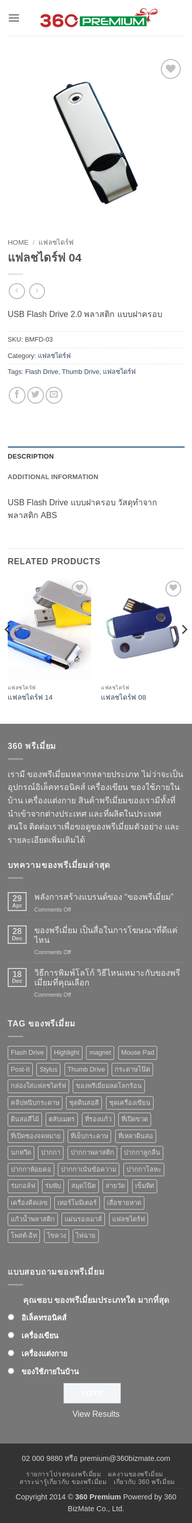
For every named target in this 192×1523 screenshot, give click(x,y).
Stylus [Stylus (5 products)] (48, 1069)
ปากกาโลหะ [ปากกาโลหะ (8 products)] (143, 1169)
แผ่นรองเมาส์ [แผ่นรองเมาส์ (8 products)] (83, 1219)
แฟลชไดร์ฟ (56, 242)
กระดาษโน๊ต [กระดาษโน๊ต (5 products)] (132, 1069)
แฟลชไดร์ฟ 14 (30, 697)
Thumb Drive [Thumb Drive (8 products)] (86, 1069)
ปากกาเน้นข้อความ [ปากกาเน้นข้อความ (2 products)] (88, 1169)
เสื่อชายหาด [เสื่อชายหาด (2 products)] (124, 1202)
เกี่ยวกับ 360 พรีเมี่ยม (144, 1482)
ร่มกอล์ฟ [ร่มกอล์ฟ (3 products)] (23, 1186)
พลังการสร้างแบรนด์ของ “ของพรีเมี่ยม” (104, 897)
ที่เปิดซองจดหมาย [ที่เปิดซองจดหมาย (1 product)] (36, 1136)
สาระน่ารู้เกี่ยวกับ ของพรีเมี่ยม (62, 1482)
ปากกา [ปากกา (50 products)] (50, 1152)
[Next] (184, 650)
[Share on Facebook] (17, 395)
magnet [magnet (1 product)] (100, 1052)
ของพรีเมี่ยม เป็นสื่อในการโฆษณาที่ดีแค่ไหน (106, 935)
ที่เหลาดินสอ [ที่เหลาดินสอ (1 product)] (135, 1136)
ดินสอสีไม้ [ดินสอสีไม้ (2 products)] (25, 1119)
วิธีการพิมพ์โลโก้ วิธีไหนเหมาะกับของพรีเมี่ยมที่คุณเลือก (107, 977)
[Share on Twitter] (35, 395)
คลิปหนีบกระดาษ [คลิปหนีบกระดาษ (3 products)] (35, 1102)
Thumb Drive (80, 371)
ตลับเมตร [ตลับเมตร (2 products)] (62, 1119)
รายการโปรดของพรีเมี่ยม (63, 1474)
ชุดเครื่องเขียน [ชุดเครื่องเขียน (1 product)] (130, 1102)
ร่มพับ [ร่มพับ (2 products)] (53, 1186)
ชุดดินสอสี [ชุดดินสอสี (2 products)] (84, 1102)
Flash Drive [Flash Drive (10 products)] (27, 1052)
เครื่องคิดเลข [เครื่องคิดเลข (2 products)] (29, 1202)
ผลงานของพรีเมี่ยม (135, 1474)
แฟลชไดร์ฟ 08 (123, 697)
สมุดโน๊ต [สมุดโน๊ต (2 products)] (83, 1186)
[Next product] (17, 291)
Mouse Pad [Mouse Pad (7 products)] (138, 1052)
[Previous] (8, 650)
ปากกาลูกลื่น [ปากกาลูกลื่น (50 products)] (142, 1152)
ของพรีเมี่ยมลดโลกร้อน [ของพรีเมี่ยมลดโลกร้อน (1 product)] (109, 1086)
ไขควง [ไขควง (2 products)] (56, 1235)
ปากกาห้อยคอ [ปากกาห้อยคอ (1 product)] (31, 1169)
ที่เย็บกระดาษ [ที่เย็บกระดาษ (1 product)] (89, 1136)
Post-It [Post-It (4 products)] (20, 1069)
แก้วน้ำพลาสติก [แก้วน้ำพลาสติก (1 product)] (33, 1219)
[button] (14, 17)
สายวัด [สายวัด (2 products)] (115, 1186)
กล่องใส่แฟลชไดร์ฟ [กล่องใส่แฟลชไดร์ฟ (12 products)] (38, 1086)
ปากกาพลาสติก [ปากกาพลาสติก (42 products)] (92, 1152)
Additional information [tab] (53, 477)
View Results (95, 1414)
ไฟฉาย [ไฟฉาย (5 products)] (86, 1235)
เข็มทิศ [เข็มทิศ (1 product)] (144, 1186)
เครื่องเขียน (40, 1336)
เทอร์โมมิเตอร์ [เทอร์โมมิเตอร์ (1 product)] (77, 1202)
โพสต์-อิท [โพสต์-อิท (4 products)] (24, 1235)
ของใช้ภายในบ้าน (50, 1372)
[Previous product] (37, 291)
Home (18, 242)
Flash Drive (41, 371)
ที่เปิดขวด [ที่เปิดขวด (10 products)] (134, 1119)
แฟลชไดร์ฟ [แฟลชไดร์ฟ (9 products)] (128, 1219)
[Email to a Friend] (54, 395)
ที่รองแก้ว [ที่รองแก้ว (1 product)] (98, 1119)
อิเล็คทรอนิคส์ (44, 1318)
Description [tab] (31, 456)
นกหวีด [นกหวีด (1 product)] (21, 1152)
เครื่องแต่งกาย (44, 1354)
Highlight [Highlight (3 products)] (66, 1052)
